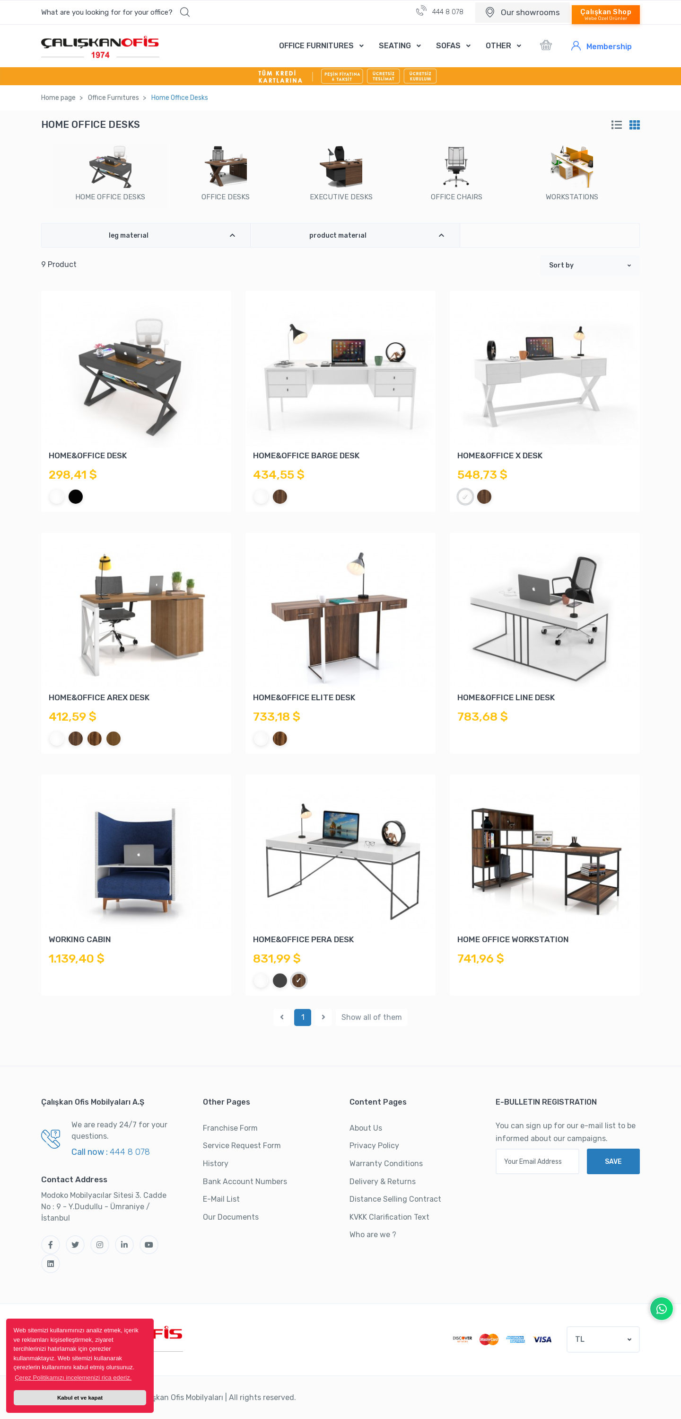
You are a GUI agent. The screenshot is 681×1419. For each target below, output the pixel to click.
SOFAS (448, 45)
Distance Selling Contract (395, 1199)
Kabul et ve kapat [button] (80, 1397)
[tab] (616, 125)
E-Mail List (221, 1199)
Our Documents (231, 1217)
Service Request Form (242, 1145)
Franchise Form (230, 1128)
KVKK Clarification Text (389, 1217)
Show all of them (371, 1017)
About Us (365, 1128)
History (215, 1163)
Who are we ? (372, 1234)
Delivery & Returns (382, 1181)
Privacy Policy (374, 1145)
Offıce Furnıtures (113, 98)
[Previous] (281, 1017)
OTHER (498, 45)
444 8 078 (439, 10)
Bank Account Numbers (245, 1181)
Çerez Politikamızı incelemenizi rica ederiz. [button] (73, 1377)
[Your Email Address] (537, 1161)
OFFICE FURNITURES (316, 45)
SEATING (395, 45)
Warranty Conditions (386, 1163)
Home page (58, 98)
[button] (115, 12)
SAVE (613, 1162)
